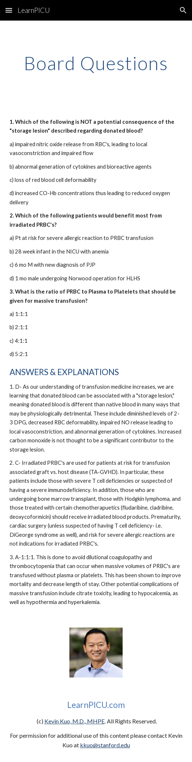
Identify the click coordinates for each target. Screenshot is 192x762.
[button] (9, 10)
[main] (96, 63)
